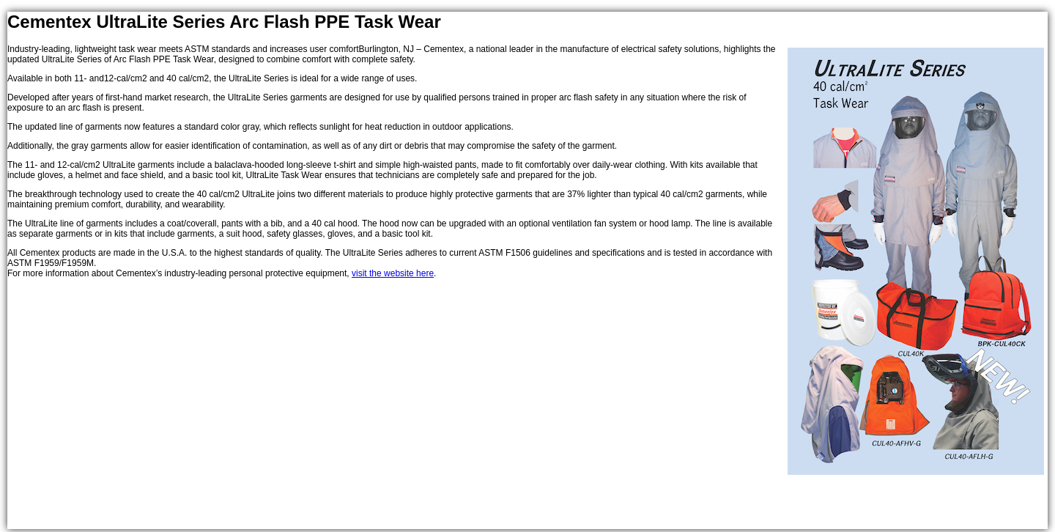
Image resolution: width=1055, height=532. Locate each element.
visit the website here (393, 273)
